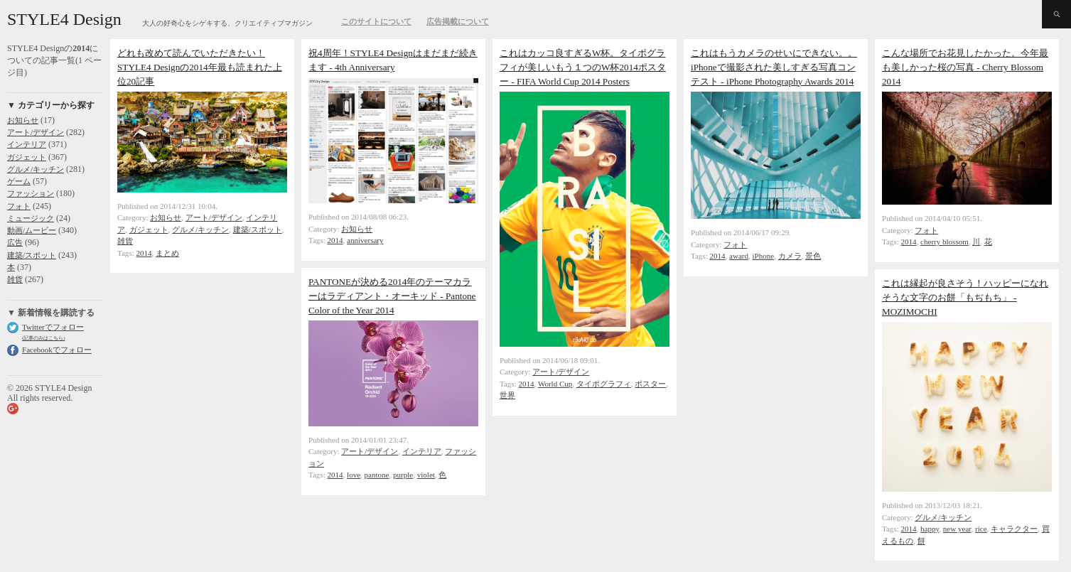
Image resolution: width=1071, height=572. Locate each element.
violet (426, 474)
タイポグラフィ (603, 383)
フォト (19, 206)
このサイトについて (376, 21)
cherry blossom (944, 241)
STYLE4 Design (64, 19)
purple (403, 474)
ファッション (30, 193)
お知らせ (22, 120)
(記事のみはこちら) (43, 337)
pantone (377, 474)
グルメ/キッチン (35, 169)
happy (929, 528)
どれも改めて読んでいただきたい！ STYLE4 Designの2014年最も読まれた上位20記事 (199, 67)
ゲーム (19, 181)
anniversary (365, 240)
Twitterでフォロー (53, 327)
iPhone (764, 256)
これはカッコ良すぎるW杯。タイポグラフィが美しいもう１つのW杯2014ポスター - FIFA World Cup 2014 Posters (583, 67)
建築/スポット (31, 255)
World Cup (555, 383)
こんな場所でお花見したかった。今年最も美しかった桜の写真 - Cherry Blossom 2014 (965, 67)
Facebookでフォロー (57, 349)
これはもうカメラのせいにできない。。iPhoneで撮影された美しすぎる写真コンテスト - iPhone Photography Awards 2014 (774, 67)
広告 (15, 242)
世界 (507, 395)
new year (957, 528)
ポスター (650, 383)
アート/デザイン (35, 132)
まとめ (167, 253)
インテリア (26, 144)
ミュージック (30, 218)
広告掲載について (457, 21)
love (353, 474)
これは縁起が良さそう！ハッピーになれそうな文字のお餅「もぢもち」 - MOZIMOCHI (965, 297)
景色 (813, 256)
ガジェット (26, 157)
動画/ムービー (31, 230)
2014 (144, 253)
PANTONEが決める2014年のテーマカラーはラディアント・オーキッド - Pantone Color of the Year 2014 (391, 295)
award (738, 256)
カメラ (790, 256)
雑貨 (15, 279)
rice (981, 528)
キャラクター (1014, 528)
